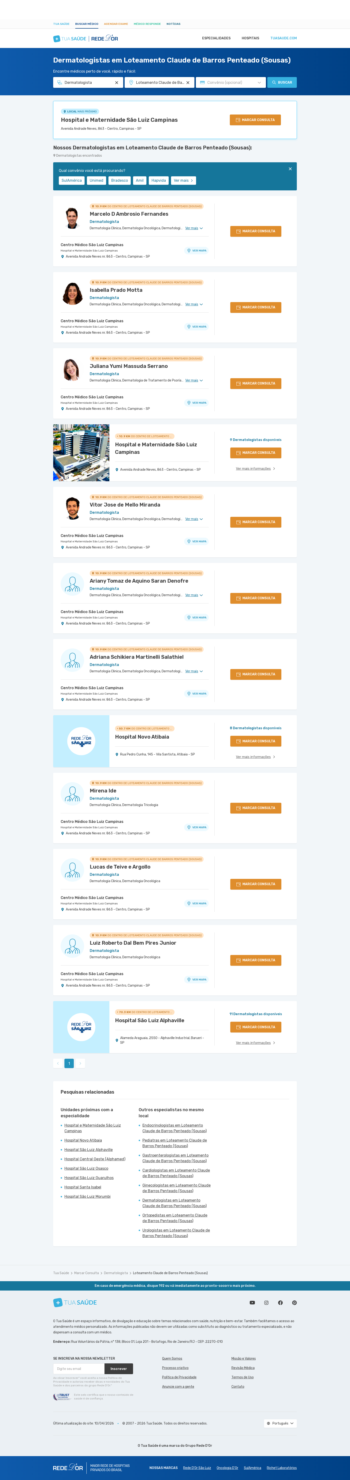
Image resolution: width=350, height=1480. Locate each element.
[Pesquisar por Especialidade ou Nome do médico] (116, 82)
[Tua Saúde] (75, 1302)
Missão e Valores (243, 1359)
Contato (237, 1387)
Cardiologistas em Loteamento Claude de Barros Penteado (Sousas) (176, 1173)
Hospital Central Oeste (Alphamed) (94, 1159)
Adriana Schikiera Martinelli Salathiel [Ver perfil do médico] (137, 657)
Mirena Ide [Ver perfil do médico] (103, 791)
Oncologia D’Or (227, 1468)
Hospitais (249, 38)
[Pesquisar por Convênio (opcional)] (259, 82)
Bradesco (119, 180)
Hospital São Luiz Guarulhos (89, 1178)
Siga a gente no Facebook (280, 1302)
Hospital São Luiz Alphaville (88, 1149)
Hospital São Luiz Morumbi (87, 1196)
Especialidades (214, 38)
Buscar (282, 82)
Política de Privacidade (179, 1377)
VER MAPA (196, 250)
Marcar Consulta (86, 1273)
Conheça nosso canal (252, 1302)
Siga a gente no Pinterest (294, 1302)
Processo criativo (175, 1368)
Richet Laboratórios (282, 1468)
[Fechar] (290, 169)
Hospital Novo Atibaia (83, 1140)
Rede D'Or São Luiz (197, 1468)
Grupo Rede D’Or (198, 1446)
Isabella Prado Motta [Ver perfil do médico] (116, 290)
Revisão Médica (243, 1368)
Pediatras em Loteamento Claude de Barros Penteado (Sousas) (174, 1143)
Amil (140, 180)
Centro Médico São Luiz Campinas (92, 245)
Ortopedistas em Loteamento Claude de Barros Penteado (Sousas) (174, 1218)
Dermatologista (116, 1273)
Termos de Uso (242, 1377)
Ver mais (183, 180)
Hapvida (159, 180)
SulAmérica (72, 180)
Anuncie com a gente (178, 1387)
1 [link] (69, 1063)
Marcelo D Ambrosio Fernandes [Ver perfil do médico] (129, 214)
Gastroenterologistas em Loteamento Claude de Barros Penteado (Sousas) (175, 1158)
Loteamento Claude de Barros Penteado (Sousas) (170, 1273)
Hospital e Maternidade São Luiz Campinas (119, 120)
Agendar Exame (116, 24)
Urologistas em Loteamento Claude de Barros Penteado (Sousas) (176, 1233)
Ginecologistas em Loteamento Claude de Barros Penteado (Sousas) (176, 1188)
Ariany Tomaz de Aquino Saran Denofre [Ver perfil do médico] (139, 581)
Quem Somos (172, 1359)
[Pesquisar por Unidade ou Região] (188, 82)
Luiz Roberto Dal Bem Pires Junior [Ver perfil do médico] (133, 943)
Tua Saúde (61, 24)
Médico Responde (147, 24)
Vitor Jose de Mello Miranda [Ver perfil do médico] (125, 505)
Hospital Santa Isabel (82, 1187)
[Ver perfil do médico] (72, 217)
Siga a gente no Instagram (266, 1302)
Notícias (173, 24)
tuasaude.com (283, 38)
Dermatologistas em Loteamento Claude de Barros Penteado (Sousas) (174, 1203)
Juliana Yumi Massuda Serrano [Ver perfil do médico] (129, 366)
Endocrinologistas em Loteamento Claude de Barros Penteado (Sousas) (174, 1128)
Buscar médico (86, 24)
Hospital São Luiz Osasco (86, 1168)
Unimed (96, 180)
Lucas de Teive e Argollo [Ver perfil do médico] (120, 867)
